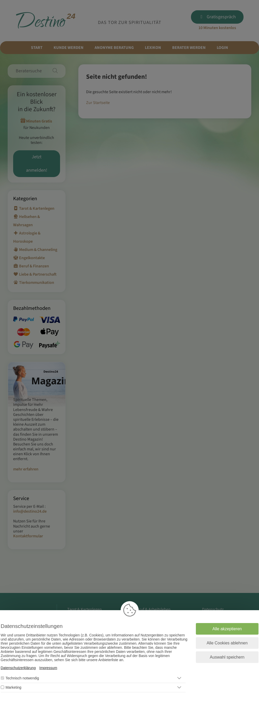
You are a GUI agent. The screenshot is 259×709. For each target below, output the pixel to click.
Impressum (48, 668)
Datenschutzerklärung (18, 668)
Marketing (13, 687)
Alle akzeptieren (227, 629)
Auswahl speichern (227, 657)
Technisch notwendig (22, 678)
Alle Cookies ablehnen (227, 643)
